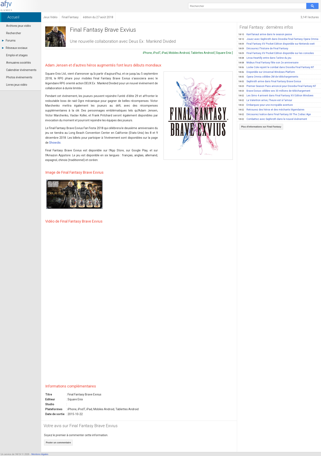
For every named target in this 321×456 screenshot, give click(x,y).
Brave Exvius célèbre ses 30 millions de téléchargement (274, 90)
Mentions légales (39, 454)
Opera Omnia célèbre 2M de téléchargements (268, 76)
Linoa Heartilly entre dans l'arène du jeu (264, 57)
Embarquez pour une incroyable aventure (265, 105)
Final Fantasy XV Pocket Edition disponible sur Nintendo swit (276, 43)
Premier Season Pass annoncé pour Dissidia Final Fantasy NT (277, 86)
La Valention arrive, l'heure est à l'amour (265, 100)
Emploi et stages (17, 55)
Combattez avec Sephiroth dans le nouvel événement (272, 119)
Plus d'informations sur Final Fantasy (261, 126)
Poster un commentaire (58, 442)
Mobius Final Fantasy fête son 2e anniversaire (268, 62)
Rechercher (13, 33)
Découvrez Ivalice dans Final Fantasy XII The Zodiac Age (274, 114)
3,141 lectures (310, 17)
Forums (9, 40)
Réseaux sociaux (14, 48)
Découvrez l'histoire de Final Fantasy (263, 48)
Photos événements (19, 77)
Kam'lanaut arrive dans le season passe (265, 34)
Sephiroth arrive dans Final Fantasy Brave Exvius (269, 81)
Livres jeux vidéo (16, 84)
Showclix (55, 142)
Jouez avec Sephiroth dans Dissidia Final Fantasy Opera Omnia (278, 39)
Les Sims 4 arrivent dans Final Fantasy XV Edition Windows (275, 95)
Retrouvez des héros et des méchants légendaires (271, 109)
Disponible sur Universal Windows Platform (266, 72)
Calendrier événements (21, 70)
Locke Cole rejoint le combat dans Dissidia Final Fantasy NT (276, 67)
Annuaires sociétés (18, 62)
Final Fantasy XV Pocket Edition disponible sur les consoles (276, 53)
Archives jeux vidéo (18, 25)
